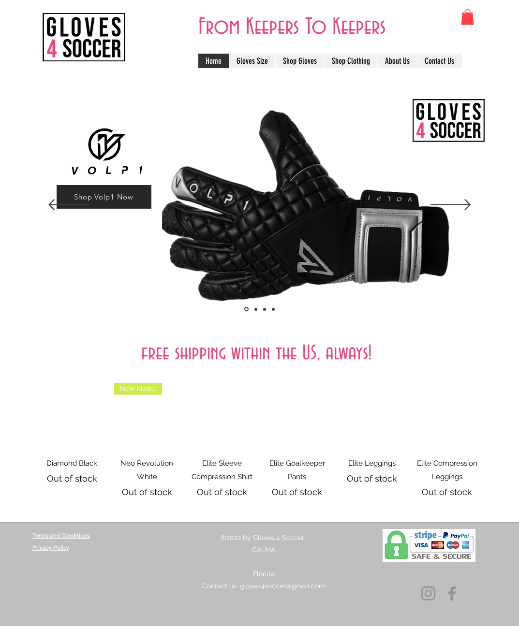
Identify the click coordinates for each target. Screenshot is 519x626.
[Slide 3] (255, 309)
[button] (467, 17)
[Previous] (68, 205)
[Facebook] (452, 593)
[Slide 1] (264, 309)
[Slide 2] (273, 309)
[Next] (450, 205)
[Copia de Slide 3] (246, 309)
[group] (259, 440)
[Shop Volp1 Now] (104, 197)
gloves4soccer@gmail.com (282, 586)
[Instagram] (428, 593)
